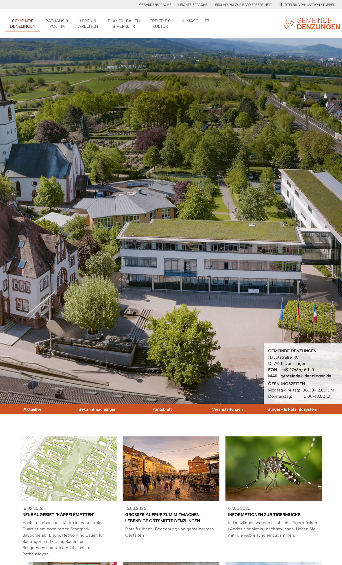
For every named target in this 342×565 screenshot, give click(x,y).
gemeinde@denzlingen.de (306, 376)
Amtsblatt (162, 409)
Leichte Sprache (192, 5)
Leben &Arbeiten (88, 23)
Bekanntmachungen (97, 409)
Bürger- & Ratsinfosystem (292, 409)
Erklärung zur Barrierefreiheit (243, 5)
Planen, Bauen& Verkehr (124, 23)
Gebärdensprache (155, 5)
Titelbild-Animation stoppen (307, 5)
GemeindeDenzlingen (23, 23)
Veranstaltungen (227, 409)
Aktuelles (32, 409)
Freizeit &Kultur (160, 23)
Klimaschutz (195, 20)
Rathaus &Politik (56, 23)
